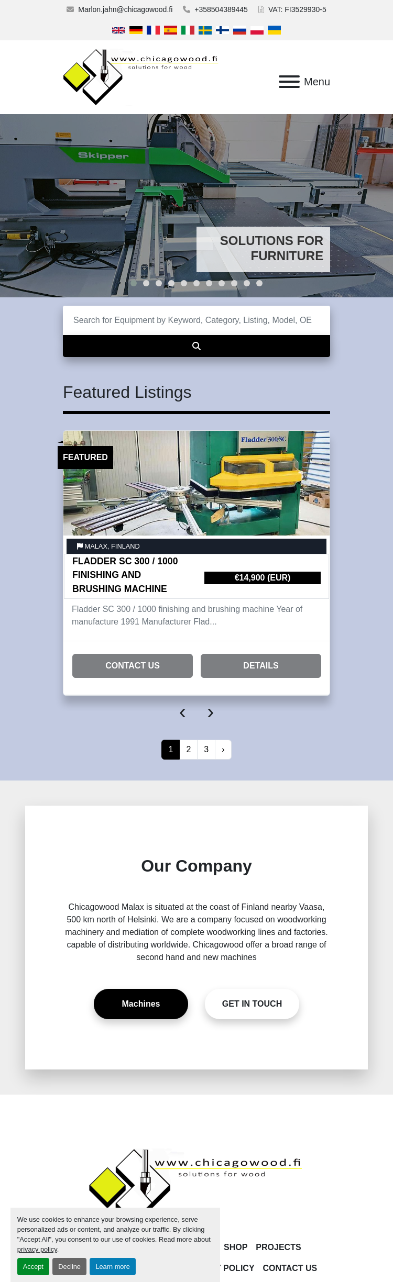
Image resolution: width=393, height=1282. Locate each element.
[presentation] (182, 711)
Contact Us (132, 665)
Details (260, 665)
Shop (235, 1247)
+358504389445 (221, 9)
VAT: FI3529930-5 (297, 9)
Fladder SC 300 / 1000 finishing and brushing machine (125, 575)
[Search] (196, 320)
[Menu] (289, 81)
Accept (33, 1266)
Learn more (112, 1266)
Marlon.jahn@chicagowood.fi (125, 9)
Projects (278, 1247)
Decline (69, 1266)
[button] (133, 283)
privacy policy (37, 1249)
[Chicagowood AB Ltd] (196, 1187)
